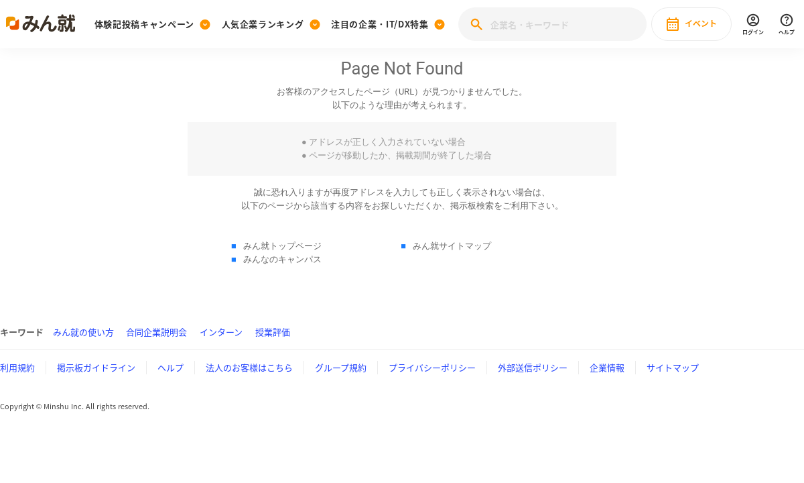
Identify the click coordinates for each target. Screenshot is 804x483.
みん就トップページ (282, 246)
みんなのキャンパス (282, 259)
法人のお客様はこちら (249, 367)
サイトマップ (673, 367)
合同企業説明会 (156, 331)
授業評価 (272, 331)
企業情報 (607, 367)
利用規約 (17, 367)
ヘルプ (170, 367)
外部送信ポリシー (532, 367)
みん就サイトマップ (452, 246)
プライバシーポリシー (432, 367)
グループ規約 (340, 367)
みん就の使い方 (83, 331)
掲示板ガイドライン (96, 367)
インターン (221, 331)
